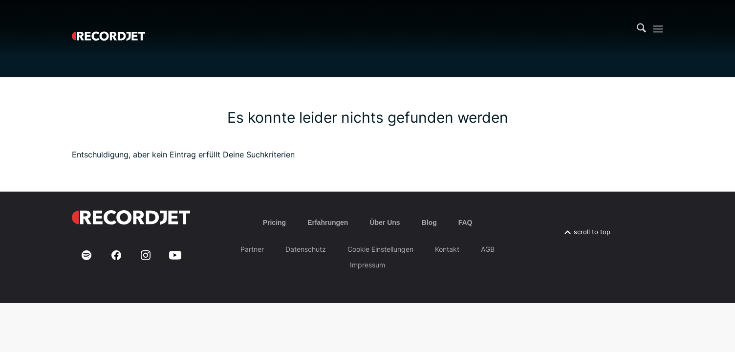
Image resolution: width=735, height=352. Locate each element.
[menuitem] (641, 29)
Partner (252, 249)
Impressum (367, 265)
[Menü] (658, 29)
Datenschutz (305, 249)
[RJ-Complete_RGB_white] (108, 29)
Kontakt (447, 249)
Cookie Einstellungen (380, 249)
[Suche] (641, 29)
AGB (488, 249)
